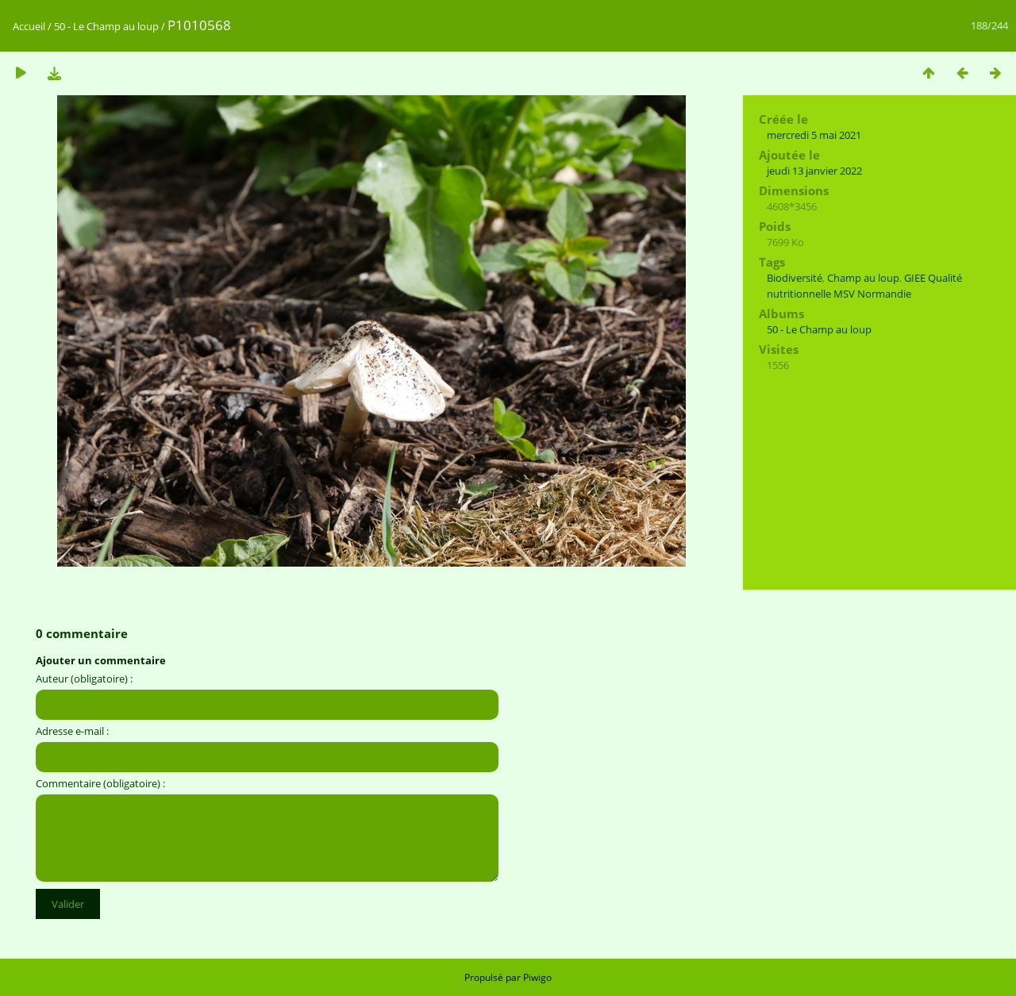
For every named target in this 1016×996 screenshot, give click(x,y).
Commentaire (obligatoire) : (100, 783)
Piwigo (537, 977)
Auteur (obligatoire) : (84, 678)
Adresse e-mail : (72, 731)
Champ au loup (863, 278)
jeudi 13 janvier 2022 (814, 170)
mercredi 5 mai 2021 (814, 135)
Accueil (29, 26)
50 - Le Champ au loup (106, 26)
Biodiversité (794, 278)
